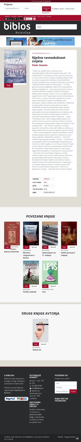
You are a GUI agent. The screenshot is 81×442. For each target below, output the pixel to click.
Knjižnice (7, 16)
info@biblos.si (37, 388)
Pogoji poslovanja (70, 437)
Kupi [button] (8, 85)
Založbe (13, 16)
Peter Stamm (39, 65)
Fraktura (46, 179)
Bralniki (20, 16)
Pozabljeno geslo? (58, 9)
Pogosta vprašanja (30, 16)
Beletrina (30, 437)
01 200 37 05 (37, 386)
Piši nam (48, 16)
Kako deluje (41, 16)
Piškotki (60, 437)
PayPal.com (18, 390)
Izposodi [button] (34, 247)
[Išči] (56, 26)
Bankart (7, 393)
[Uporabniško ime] (12, 8)
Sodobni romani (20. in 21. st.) (41, 53)
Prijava (73, 391)
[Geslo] (31, 8)
